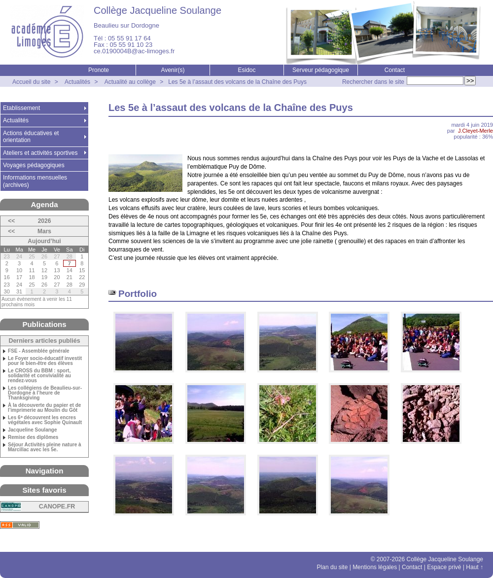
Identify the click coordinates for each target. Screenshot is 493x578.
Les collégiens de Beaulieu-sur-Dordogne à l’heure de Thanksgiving (45, 393)
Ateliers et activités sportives (40, 152)
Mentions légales (374, 567)
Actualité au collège (130, 81)
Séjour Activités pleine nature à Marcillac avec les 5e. (44, 447)
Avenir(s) (173, 70)
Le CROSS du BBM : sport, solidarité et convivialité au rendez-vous (39, 375)
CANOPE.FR (57, 506)
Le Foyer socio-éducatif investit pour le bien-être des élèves (45, 361)
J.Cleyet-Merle (475, 131)
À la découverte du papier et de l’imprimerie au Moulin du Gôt (44, 408)
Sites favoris (44, 490)
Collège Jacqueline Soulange (157, 10)
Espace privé (444, 567)
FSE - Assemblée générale (39, 351)
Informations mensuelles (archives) (35, 181)
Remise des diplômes (33, 437)
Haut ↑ (474, 567)
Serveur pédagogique (320, 70)
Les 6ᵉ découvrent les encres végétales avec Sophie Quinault (45, 420)
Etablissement (21, 108)
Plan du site (332, 567)
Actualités (77, 81)
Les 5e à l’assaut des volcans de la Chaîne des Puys (237, 81)
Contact (395, 70)
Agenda (44, 204)
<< (11, 220)
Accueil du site (31, 81)
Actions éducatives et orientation (31, 137)
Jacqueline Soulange (32, 430)
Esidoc (246, 70)
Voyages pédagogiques (34, 165)
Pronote (98, 70)
